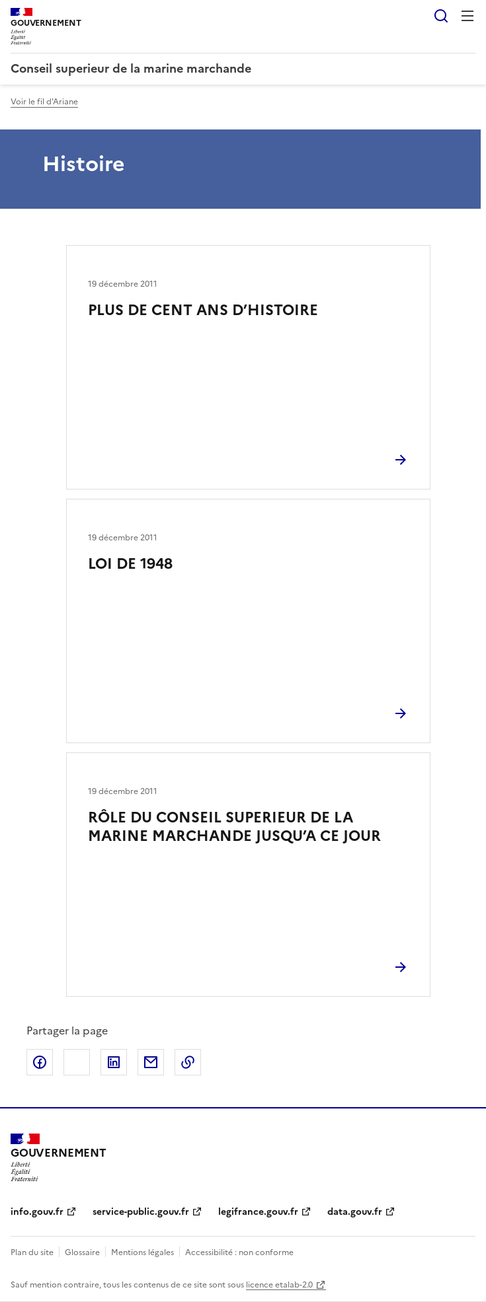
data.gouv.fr (354, 1212)
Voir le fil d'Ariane (44, 102)
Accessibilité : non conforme (239, 1252)
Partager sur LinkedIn (114, 1062)
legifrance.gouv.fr (258, 1212)
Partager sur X (76, 1062)
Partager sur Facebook (39, 1062)
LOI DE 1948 (130, 564)
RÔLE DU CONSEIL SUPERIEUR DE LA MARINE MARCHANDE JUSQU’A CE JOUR (234, 827)
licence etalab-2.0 (279, 1285)
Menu (467, 16)
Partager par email (151, 1062)
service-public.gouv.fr (141, 1212)
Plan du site (32, 1252)
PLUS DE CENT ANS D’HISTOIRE (203, 310)
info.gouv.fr (37, 1212)
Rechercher (441, 16)
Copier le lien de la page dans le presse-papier (188, 1062)
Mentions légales (142, 1252)
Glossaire (82, 1252)
